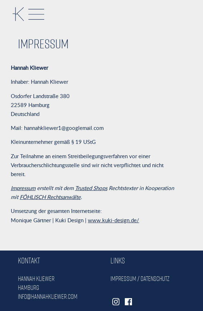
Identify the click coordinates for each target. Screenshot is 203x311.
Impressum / (125, 278)
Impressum (23, 187)
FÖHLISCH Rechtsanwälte (50, 196)
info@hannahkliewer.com (47, 296)
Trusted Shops (91, 187)
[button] (101, 12)
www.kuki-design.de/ (113, 220)
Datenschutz (155, 278)
